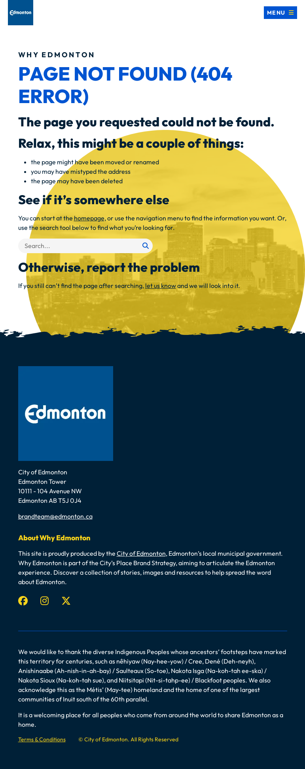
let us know (160, 286)
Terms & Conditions (42, 739)
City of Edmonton (141, 553)
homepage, (90, 218)
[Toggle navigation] (280, 12)
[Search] (85, 246)
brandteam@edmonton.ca (55, 516)
